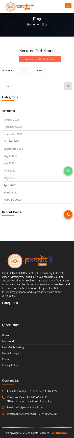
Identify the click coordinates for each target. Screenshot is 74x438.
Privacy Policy (10, 365)
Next (39, 70)
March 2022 (11, 192)
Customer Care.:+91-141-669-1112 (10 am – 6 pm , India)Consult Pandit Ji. (29, 399)
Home (5, 335)
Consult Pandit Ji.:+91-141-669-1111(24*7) (32, 391)
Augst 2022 (10, 156)
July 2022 (9, 163)
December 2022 (13, 126)
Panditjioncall (59, 432)
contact (6, 359)
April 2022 (10, 185)
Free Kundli (8, 341)
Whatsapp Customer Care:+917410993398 (32, 413)
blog (44, 24)
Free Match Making (13, 347)
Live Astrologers (11, 353)
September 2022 (13, 148)
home (31, 24)
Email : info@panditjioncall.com (25, 407)
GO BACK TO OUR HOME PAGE (39, 58)
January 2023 (11, 119)
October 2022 (12, 141)
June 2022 (9, 170)
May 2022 (9, 178)
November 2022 (13, 134)
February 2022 (12, 199)
